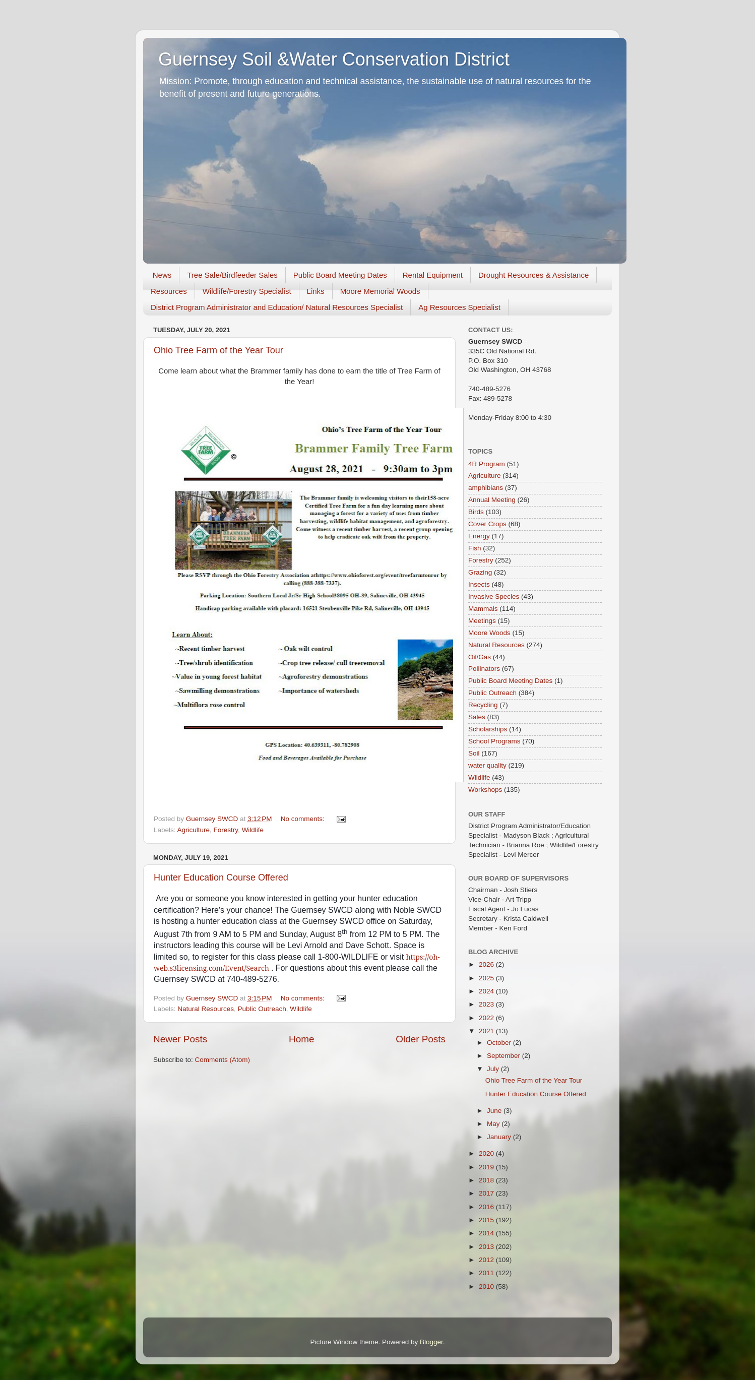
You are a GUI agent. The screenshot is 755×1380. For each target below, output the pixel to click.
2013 (487, 1246)
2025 (487, 978)
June (495, 1110)
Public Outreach (262, 1009)
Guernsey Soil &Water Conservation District (334, 59)
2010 (487, 1286)
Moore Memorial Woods (380, 291)
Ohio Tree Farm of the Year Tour (218, 350)
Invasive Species (493, 596)
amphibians (485, 487)
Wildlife (253, 830)
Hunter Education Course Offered (221, 877)
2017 (487, 1193)
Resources (169, 291)
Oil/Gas (479, 657)
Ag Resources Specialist (459, 307)
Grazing (480, 572)
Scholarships (487, 729)
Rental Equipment (433, 275)
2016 (487, 1207)
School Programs (494, 741)
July (494, 1069)
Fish (474, 548)
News (162, 275)
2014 (487, 1233)
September (504, 1055)
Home (301, 1039)
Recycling (483, 705)
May (494, 1123)
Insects (479, 584)
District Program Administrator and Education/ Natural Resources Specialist (277, 307)
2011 (487, 1273)
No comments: (304, 819)
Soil (474, 753)
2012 (487, 1260)
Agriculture (193, 830)
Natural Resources (205, 1009)
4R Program (486, 464)
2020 (487, 1153)
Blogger (431, 1342)
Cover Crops (487, 524)
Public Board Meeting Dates (340, 275)
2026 (487, 964)
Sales (476, 717)
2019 (487, 1167)
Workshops (485, 789)
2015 (487, 1220)
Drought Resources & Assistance (533, 275)
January (500, 1137)
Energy (479, 536)
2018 (487, 1180)
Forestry (226, 830)
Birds (476, 512)
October (500, 1042)
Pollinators (484, 668)
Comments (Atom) (222, 1059)
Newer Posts (180, 1039)
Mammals (483, 608)
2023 (487, 1004)
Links (316, 291)
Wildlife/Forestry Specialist (247, 291)
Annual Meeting (492, 500)
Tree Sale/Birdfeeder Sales (232, 275)
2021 (487, 1031)
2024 (487, 991)
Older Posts (421, 1039)
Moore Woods (489, 633)
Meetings (482, 620)
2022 (487, 1018)
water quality (487, 765)
